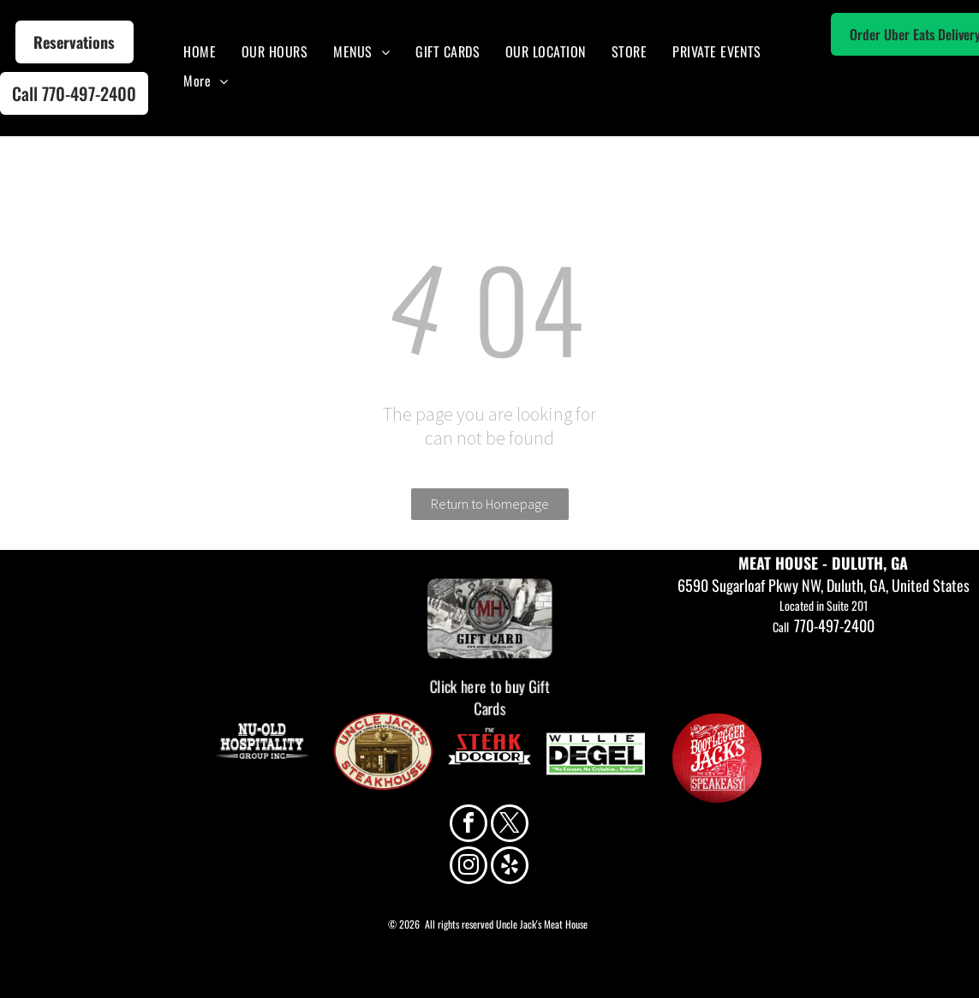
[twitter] (509, 825)
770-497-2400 (834, 625)
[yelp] (509, 867)
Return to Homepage (490, 503)
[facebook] (468, 825)
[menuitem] (199, 51)
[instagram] (468, 867)
